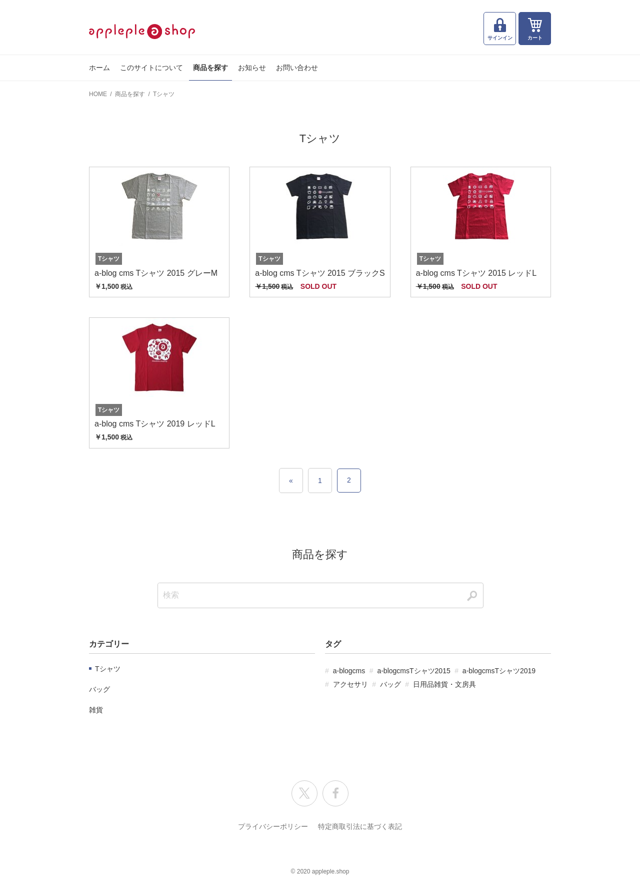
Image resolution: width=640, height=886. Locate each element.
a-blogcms (349, 671)
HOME (98, 94)
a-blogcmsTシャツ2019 (499, 671)
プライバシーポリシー (273, 826)
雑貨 (96, 710)
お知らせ (252, 68)
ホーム (99, 68)
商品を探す (210, 68)
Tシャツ (163, 94)
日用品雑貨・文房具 (444, 684)
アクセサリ (350, 684)
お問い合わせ (297, 68)
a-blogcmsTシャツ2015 (413, 671)
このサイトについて (151, 68)
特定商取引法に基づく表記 (360, 826)
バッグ (99, 689)
